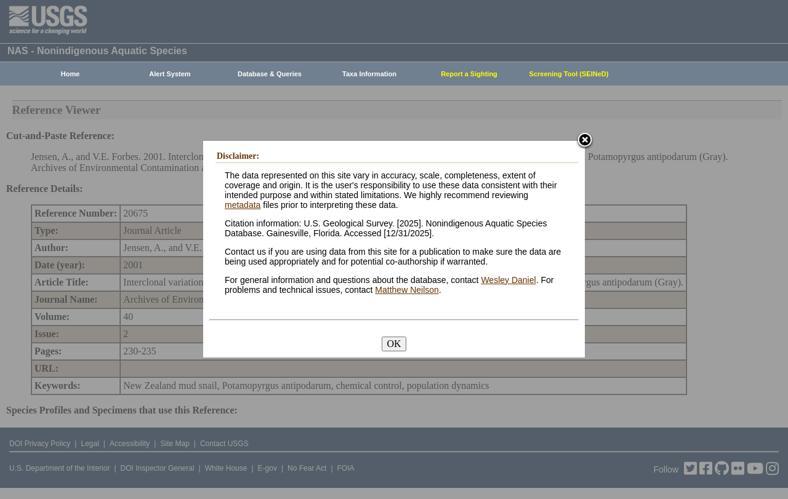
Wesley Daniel (508, 280)
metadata (242, 205)
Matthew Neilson (407, 290)
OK (394, 343)
